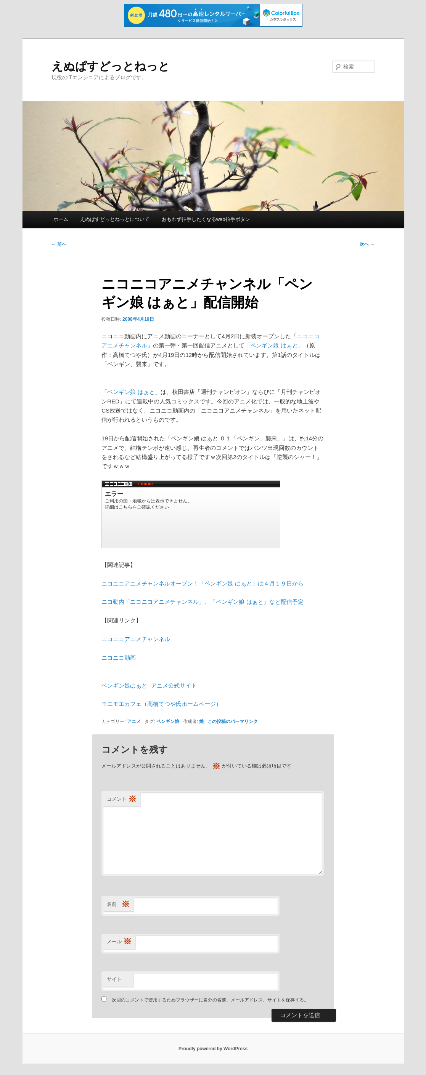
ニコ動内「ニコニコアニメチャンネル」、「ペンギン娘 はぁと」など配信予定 (202, 601)
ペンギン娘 (167, 721)
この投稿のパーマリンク (232, 721)
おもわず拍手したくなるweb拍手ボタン (206, 219)
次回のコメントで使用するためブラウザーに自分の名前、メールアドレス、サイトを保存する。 (210, 1000)
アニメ (134, 721)
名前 (118, 904)
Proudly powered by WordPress (213, 1048)
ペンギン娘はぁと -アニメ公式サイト (148, 685)
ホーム (60, 219)
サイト (114, 979)
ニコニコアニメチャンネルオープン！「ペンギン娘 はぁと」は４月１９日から (202, 583)
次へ (367, 244)
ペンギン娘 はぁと (273, 345)
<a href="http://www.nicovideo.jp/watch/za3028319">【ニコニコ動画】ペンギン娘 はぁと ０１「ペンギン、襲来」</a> (190, 514)
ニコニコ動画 (118, 657)
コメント (122, 799)
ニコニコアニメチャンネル (135, 639)
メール (119, 941)
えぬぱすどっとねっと (110, 66)
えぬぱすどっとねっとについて (115, 219)
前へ (58, 244)
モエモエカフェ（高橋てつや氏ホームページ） (161, 704)
